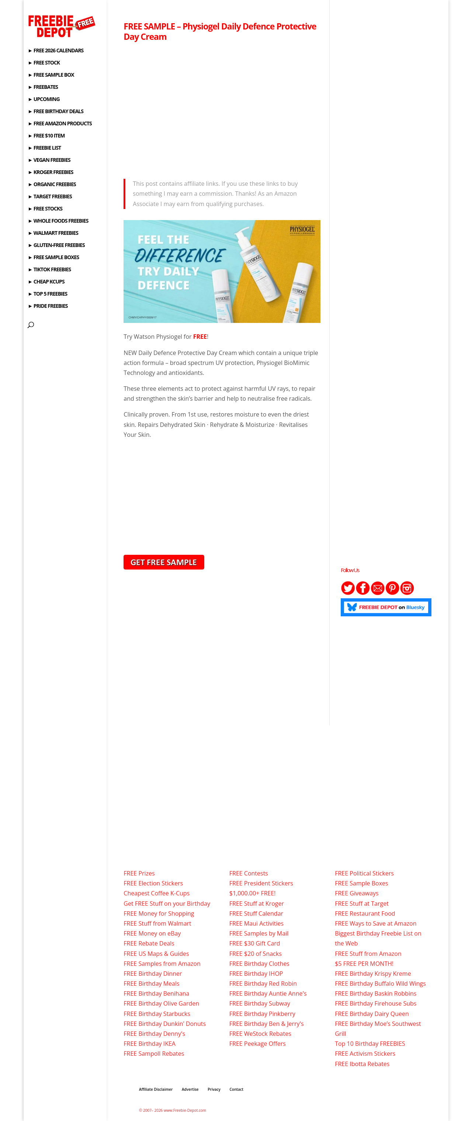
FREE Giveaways (357, 893)
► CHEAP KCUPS (46, 282)
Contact (236, 1089)
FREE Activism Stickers (365, 1053)
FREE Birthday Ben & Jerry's (266, 1024)
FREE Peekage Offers (257, 1044)
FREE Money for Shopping (159, 913)
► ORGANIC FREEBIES (52, 185)
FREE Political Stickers (364, 873)
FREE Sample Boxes (361, 883)
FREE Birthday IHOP (256, 973)
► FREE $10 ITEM (46, 136)
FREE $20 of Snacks (255, 954)
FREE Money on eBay (152, 933)
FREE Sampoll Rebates (154, 1053)
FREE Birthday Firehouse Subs (375, 1003)
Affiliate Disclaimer (156, 1089)
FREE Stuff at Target (362, 903)
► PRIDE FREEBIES (47, 306)
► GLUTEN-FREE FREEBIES (56, 245)
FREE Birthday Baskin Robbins (375, 993)
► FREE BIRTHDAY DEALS (55, 112)
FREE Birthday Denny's (154, 1034)
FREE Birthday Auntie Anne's (268, 993)
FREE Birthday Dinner (153, 973)
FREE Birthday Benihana (156, 993)
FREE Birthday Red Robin (263, 983)
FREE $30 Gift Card (254, 943)
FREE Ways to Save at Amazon (375, 923)
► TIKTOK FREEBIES (49, 270)
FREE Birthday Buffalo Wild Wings (380, 983)
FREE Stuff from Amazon (368, 954)
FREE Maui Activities (256, 923)
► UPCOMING (43, 99)
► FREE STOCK (44, 63)
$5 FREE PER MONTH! (364, 964)
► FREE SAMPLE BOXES (53, 258)
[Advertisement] (222, 108)
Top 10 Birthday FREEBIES (370, 1044)
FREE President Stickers (261, 883)
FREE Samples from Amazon (162, 964)
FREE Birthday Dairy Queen (372, 1014)
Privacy (214, 1089)
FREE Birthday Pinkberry (262, 1014)
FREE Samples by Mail (258, 933)
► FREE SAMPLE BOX (51, 75)
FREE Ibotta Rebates (362, 1064)
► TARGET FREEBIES (50, 197)
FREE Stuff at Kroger (256, 903)
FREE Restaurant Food (365, 913)
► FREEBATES (43, 87)
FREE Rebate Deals (149, 943)
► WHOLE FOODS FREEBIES (58, 221)
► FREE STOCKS (45, 209)
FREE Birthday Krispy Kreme (373, 973)
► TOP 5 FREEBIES (47, 294)
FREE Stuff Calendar (256, 913)
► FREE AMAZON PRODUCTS (59, 124)
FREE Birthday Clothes (259, 964)
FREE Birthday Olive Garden (161, 1003)
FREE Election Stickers (153, 883)
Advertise (190, 1089)
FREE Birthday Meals (151, 983)
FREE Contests (248, 873)
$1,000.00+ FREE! (252, 893)
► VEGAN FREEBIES (49, 160)
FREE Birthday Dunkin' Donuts (165, 1024)
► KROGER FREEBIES (50, 172)
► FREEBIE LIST (44, 148)
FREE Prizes (139, 873)
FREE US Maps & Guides (156, 954)
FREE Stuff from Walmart (157, 923)
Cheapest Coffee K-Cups (157, 893)
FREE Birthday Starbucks (157, 1014)
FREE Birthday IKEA (150, 1044)
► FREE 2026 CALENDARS (55, 51)
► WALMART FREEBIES (53, 233)
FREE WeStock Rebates (260, 1034)
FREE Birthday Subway (259, 1003)
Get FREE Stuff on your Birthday (167, 903)
